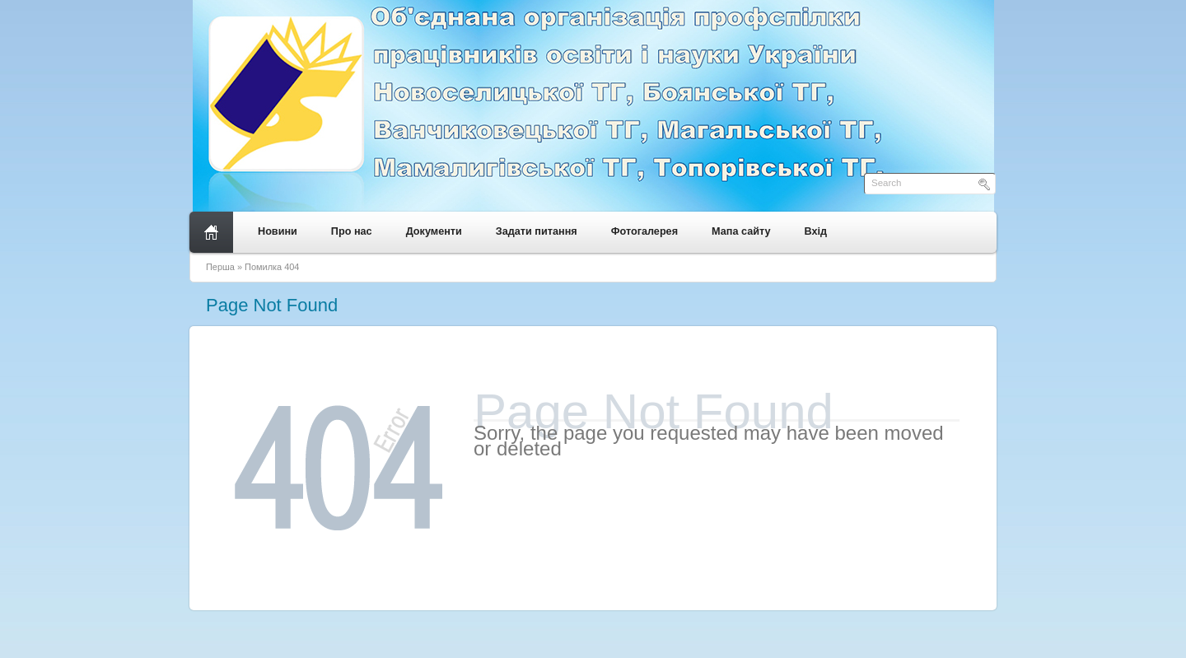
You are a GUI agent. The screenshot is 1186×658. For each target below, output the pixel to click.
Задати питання (536, 231)
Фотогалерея (644, 231)
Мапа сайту (741, 231)
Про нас (351, 231)
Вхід (816, 231)
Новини (277, 231)
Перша (220, 267)
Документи (434, 231)
